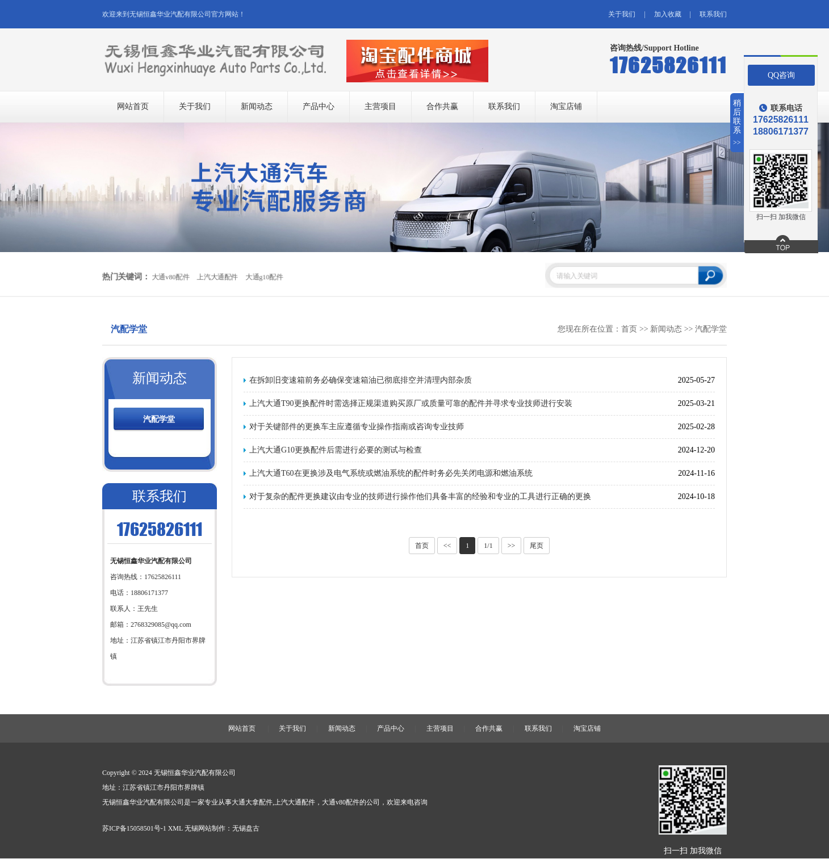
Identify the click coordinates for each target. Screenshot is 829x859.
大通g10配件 (263, 277)
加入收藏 (667, 14)
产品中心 (318, 106)
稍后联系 (737, 123)
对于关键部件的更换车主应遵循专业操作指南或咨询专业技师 (356, 426)
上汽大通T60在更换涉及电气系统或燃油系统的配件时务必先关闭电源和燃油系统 (391, 473)
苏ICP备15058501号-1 (134, 828)
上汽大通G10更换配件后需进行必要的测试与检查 (335, 450)
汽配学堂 (711, 329)
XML (175, 828)
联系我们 (713, 14)
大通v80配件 (170, 277)
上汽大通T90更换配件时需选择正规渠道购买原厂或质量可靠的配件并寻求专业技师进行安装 (410, 403)
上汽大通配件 (216, 277)
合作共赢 (442, 106)
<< (447, 546)
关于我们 (621, 14)
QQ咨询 (781, 75)
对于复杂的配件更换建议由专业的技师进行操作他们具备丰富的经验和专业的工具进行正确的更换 (420, 496)
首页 (629, 329)
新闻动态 (257, 106)
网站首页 (133, 106)
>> (512, 546)
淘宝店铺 (566, 106)
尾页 (536, 546)
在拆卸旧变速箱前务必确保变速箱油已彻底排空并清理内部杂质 (360, 380)
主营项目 (380, 106)
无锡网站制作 (205, 828)
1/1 (488, 546)
